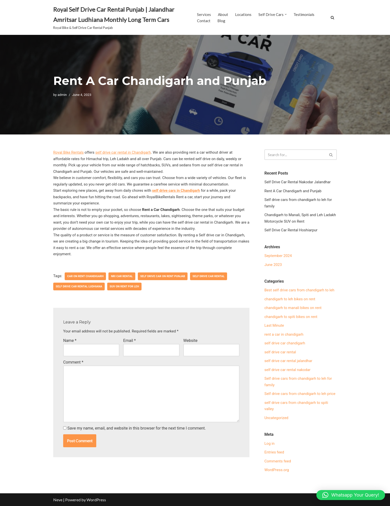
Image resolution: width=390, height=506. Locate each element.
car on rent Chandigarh (85, 276)
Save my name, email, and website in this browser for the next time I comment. (136, 428)
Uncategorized (276, 418)
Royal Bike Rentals (68, 152)
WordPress (96, 499)
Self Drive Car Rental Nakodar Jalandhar (297, 182)
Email (129, 340)
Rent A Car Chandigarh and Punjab (292, 191)
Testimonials (303, 14)
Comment (73, 362)
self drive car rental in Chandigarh (123, 152)
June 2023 (273, 264)
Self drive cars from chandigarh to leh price (300, 393)
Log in (269, 443)
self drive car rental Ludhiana (79, 286)
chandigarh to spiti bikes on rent (290, 317)
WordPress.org (276, 470)
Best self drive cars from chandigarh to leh (299, 290)
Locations (243, 14)
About (223, 14)
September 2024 (278, 255)
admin (62, 95)
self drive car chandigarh (284, 343)
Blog (221, 20)
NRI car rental (122, 276)
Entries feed (274, 452)
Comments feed (277, 461)
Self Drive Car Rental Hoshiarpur (290, 230)
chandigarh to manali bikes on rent (293, 308)
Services (204, 14)
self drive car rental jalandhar (288, 361)
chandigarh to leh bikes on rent (289, 299)
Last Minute (274, 325)
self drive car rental (209, 276)
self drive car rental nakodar (287, 370)
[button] (286, 14)
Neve (57, 499)
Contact (203, 20)
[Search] (332, 17)
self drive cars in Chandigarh (176, 190)
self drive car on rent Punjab (162, 276)
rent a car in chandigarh (283, 334)
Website (190, 340)
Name (70, 340)
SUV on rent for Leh (124, 286)
